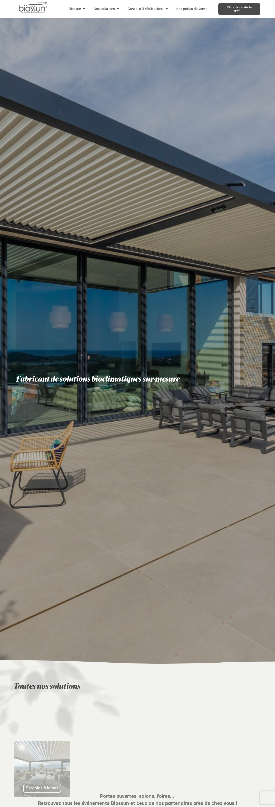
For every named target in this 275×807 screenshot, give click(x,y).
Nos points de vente (192, 9)
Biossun (77, 9)
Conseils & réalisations (148, 9)
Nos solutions (106, 9)
